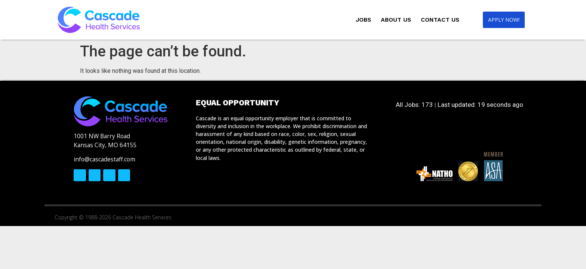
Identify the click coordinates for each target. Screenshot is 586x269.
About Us (393, 19)
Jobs (360, 19)
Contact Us (437, 19)
